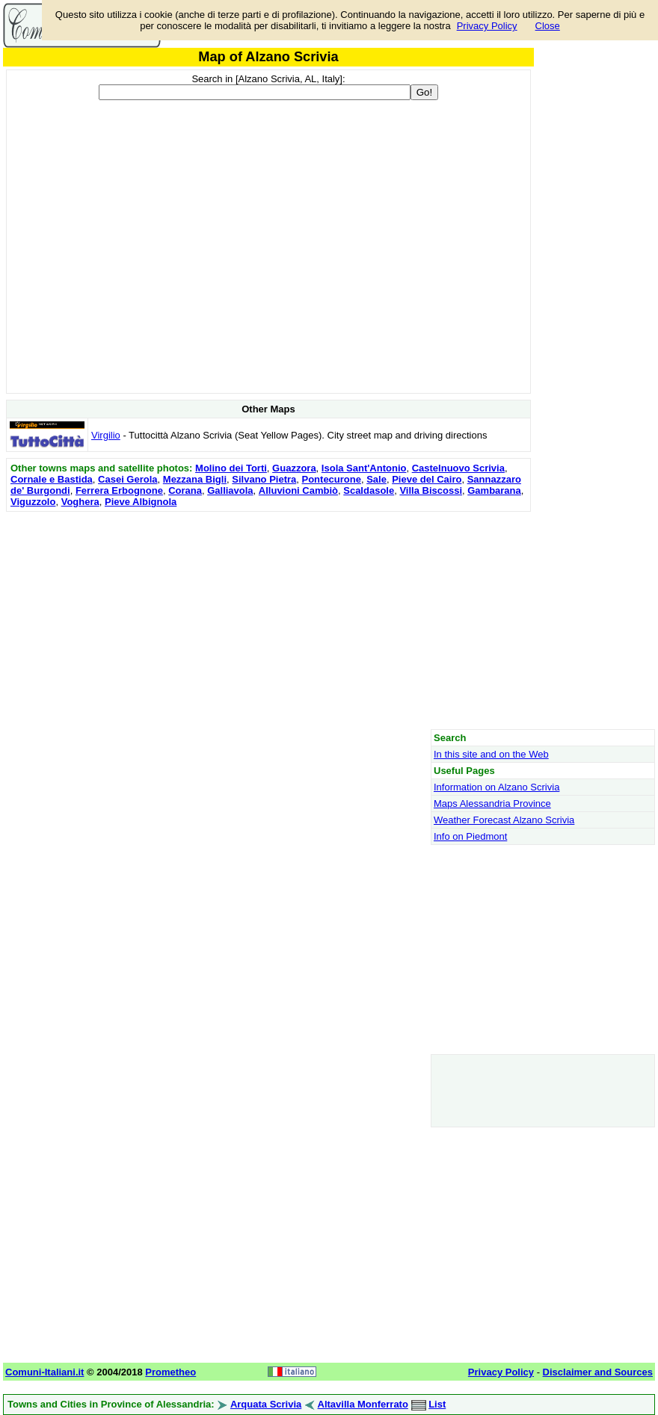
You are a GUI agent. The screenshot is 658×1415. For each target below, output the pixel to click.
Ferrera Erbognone (119, 490)
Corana (185, 490)
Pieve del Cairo (426, 479)
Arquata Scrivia (265, 1404)
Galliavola (230, 490)
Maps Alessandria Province (492, 803)
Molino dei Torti (231, 468)
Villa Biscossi (430, 490)
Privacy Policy (487, 25)
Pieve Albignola (140, 501)
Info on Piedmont (470, 836)
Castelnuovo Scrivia (458, 468)
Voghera (80, 501)
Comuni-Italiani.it (44, 1372)
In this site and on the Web (491, 754)
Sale (376, 479)
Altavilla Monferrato (363, 1404)
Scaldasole (368, 490)
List (437, 1404)
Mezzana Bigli (195, 479)
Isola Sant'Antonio (364, 468)
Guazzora (294, 468)
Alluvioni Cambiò (298, 490)
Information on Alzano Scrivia (496, 787)
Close (547, 25)
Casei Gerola (128, 479)
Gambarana (494, 490)
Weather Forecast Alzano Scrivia (504, 820)
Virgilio (105, 435)
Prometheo (170, 1372)
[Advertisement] (268, 620)
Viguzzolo (32, 501)
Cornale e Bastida (51, 479)
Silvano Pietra (264, 479)
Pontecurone (331, 479)
